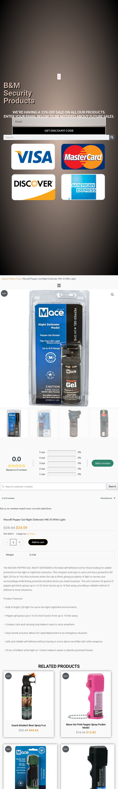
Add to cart (38, 542)
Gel (19, 279)
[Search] (112, 137)
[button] (59, 76)
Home (5, 279)
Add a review (102, 463)
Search (112, 486)
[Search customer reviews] (53, 486)
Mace (12, 279)
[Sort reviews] (107, 498)
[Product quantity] (13, 542)
